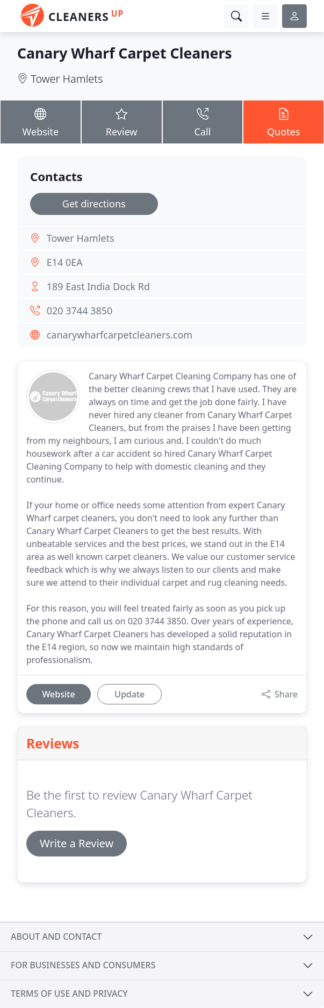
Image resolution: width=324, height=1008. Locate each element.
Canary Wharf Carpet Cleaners (124, 53)
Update (129, 694)
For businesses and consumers (83, 965)
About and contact (56, 936)
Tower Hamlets (67, 78)
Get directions (94, 203)
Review (121, 121)
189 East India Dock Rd (98, 286)
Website (40, 121)
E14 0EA (65, 262)
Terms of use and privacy (69, 993)
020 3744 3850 (80, 310)
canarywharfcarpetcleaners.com (120, 334)
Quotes (283, 121)
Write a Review (76, 843)
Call (202, 121)
